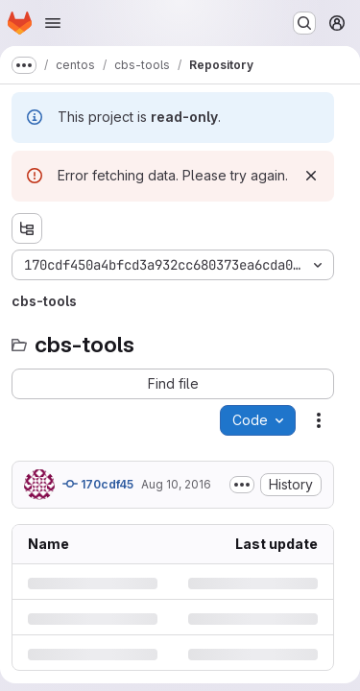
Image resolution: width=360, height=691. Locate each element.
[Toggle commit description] (241, 484)
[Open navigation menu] (52, 23)
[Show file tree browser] (27, 228)
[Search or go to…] (304, 23)
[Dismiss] (311, 175)
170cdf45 (97, 483)
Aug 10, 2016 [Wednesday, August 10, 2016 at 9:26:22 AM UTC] (176, 484)
